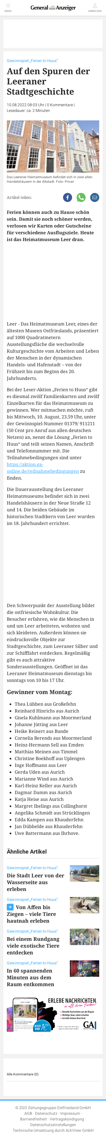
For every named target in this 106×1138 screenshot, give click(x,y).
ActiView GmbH (80, 1130)
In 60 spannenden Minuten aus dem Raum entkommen (30, 977)
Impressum (70, 1113)
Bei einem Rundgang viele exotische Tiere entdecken (33, 945)
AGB (28, 1113)
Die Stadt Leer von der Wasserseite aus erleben (35, 882)
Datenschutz (46, 1113)
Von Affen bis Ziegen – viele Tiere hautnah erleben (31, 914)
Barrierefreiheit (33, 1119)
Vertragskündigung (67, 1119)
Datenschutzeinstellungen (53, 1125)
